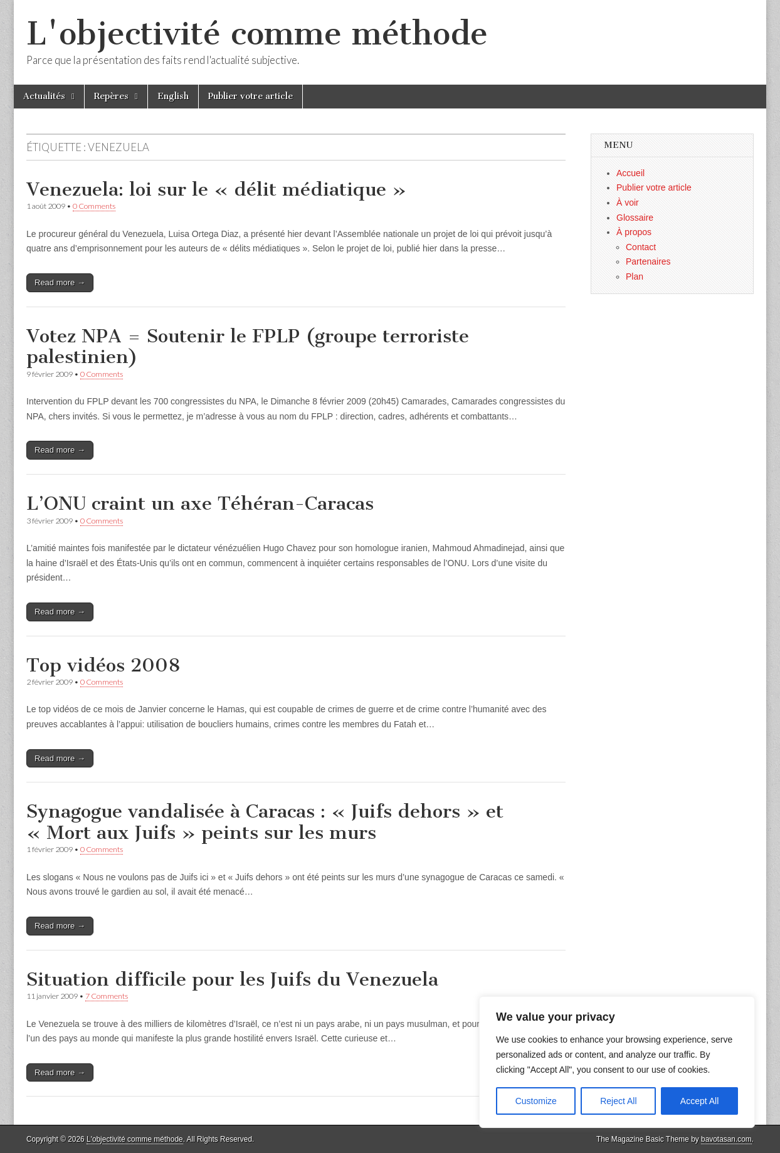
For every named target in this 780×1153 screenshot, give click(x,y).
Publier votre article (250, 96)
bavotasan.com (726, 1139)
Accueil (630, 173)
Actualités (44, 96)
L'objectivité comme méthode (257, 33)
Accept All (699, 1101)
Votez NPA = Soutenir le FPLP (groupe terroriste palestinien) (247, 347)
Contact (641, 247)
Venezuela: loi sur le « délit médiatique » (216, 189)
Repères (111, 96)
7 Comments (106, 996)
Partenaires (648, 261)
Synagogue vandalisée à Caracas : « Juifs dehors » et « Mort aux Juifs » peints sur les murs (264, 822)
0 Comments (94, 206)
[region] (617, 1062)
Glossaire (634, 218)
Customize (536, 1101)
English (173, 96)
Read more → (59, 282)
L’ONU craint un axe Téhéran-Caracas (200, 503)
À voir (627, 202)
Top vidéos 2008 (103, 665)
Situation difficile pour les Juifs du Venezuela (232, 979)
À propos (633, 232)
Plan (634, 276)
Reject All (618, 1101)
